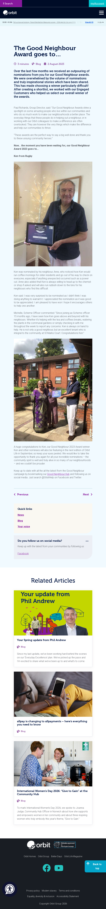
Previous (21, 494)
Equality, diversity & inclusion (40, 896)
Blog (38, 64)
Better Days (56, 856)
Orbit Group (43, 856)
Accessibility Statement (68, 896)
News (21, 515)
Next (87, 494)
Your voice (24, 526)
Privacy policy (33, 890)
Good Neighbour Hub (58, 474)
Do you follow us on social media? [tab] (40, 540)
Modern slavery (49, 890)
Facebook (23, 553)
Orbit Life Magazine (73, 856)
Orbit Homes (30, 856)
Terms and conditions (69, 890)
